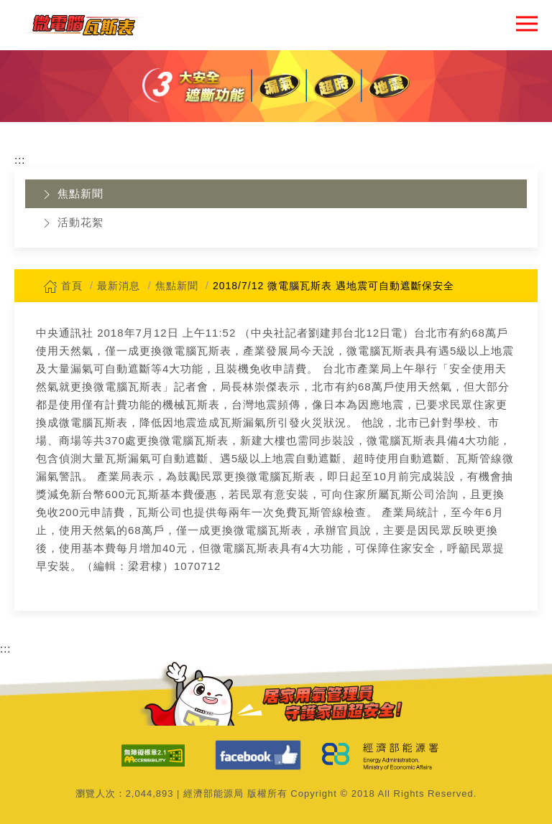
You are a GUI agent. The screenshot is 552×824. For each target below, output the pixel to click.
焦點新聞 (72, 194)
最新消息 (118, 285)
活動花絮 (72, 223)
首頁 (63, 285)
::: (20, 160)
